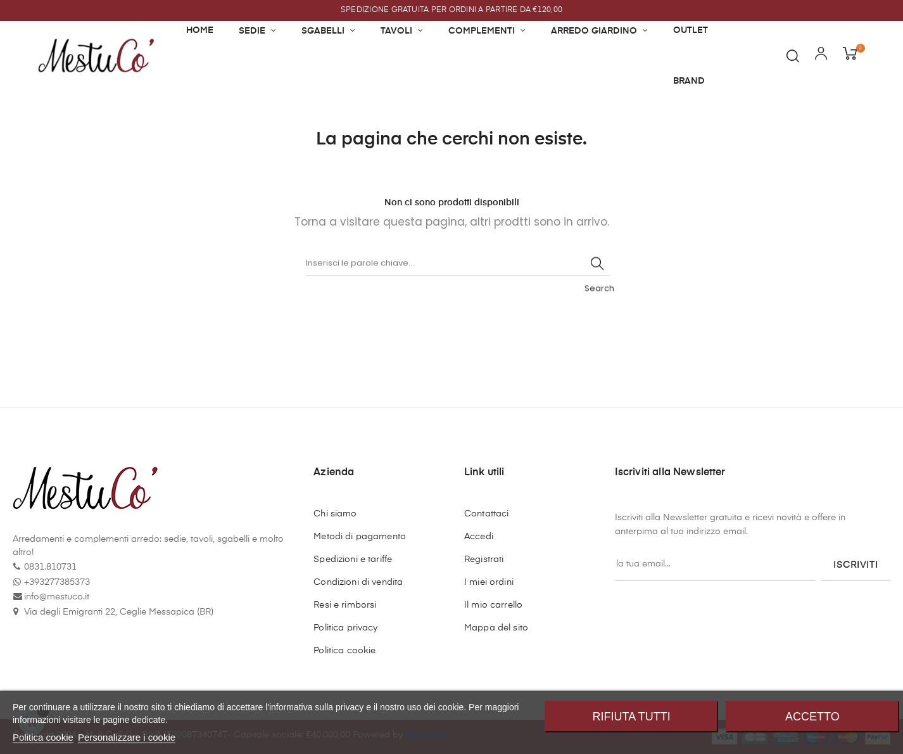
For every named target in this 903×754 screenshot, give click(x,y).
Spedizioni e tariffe (352, 559)
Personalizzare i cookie (126, 737)
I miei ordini (489, 582)
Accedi (478, 536)
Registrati (483, 559)
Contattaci (486, 513)
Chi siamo (335, 513)
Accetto (812, 716)
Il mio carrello (493, 605)
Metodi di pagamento (359, 536)
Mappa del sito (496, 627)
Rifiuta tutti (632, 716)
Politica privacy (345, 627)
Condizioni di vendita (358, 582)
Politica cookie (344, 650)
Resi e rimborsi (344, 605)
